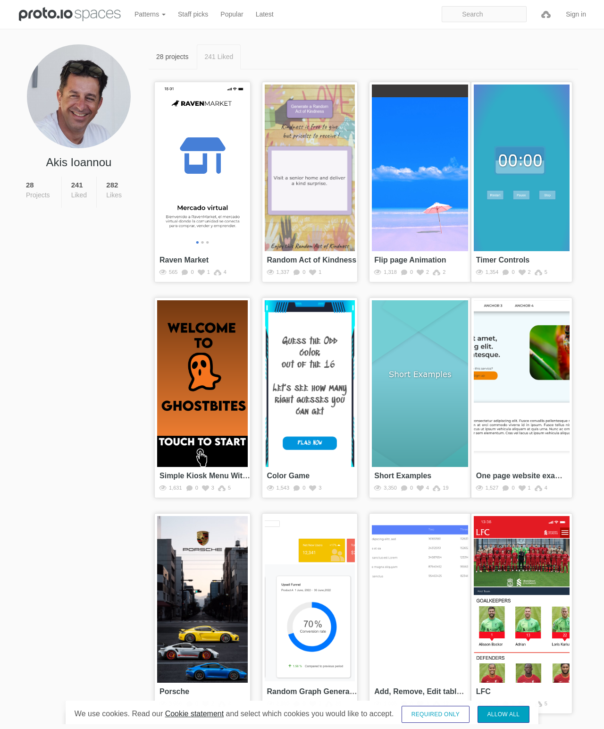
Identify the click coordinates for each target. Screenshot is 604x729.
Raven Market (184, 260)
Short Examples (402, 476)
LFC (483, 691)
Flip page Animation (410, 260)
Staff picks (193, 14)
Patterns (150, 14)
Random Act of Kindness (312, 260)
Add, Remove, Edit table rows (427, 691)
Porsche (174, 691)
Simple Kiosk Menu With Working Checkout (237, 476)
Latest (265, 14)
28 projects (172, 56)
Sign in (576, 14)
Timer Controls (503, 260)
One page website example (524, 476)
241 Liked (218, 56)
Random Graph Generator (313, 691)
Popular (231, 14)
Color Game (288, 476)
